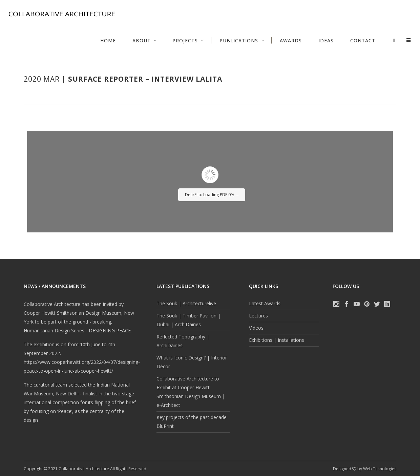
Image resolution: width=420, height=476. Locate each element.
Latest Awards (264, 303)
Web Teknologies (379, 469)
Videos (256, 328)
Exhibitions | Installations (276, 340)
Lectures (258, 315)
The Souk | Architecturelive (186, 303)
